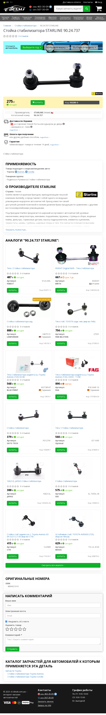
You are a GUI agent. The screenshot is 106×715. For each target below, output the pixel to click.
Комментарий (13, 636)
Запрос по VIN (44, 707)
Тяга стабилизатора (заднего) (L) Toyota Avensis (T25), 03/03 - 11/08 (74, 376)
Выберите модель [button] (84, 47)
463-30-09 (39, 6)
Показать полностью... (16, 229)
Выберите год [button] (32, 47)
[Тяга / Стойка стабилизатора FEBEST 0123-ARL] (28, 255)
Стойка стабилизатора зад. (20, 322)
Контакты (88, 2)
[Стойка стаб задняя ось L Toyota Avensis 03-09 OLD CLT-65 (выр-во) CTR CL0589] (29, 523)
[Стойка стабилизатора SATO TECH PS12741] (28, 416)
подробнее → (15, 130)
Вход (98, 2)
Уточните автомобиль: (12, 47)
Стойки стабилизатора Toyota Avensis (26, 675)
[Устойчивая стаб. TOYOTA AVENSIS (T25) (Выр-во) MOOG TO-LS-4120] (77, 523)
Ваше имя (10, 602)
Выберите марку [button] (56, 47)
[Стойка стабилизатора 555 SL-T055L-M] (77, 469)
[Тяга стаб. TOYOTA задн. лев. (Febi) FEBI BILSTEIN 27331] (77, 309)
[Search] (86, 9)
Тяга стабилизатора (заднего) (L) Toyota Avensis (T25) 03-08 (26, 376)
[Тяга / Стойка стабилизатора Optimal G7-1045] (77, 416)
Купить (37, 102)
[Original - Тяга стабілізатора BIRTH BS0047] (77, 254)
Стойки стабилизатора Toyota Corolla (25, 678)
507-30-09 (39, 9)
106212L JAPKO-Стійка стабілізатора (24, 482)
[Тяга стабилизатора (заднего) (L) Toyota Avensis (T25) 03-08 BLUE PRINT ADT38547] (28, 362)
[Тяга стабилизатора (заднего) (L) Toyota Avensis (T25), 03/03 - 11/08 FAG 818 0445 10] (77, 362)
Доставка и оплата (72, 2)
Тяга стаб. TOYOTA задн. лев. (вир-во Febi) (75, 322)
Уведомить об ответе (17, 623)
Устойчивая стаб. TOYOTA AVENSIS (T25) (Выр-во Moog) (74, 537)
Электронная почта (15, 612)
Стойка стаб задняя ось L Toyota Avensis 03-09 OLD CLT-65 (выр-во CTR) (28, 537)
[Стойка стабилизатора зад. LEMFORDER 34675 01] (29, 308)
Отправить (12, 650)
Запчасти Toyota (13, 672)
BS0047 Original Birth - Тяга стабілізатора (74, 268)
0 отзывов (23, 36)
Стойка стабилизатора (18, 429)
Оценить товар (13, 626)
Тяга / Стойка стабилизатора (21, 268)
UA (6, 2)
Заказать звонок (46, 703)
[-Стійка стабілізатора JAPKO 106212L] (29, 469)
